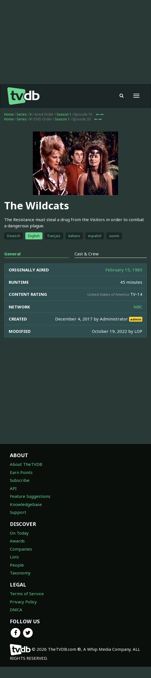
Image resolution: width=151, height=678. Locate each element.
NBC (138, 307)
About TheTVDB (26, 464)
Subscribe (20, 480)
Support (18, 512)
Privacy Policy (23, 601)
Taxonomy (20, 573)
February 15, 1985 (123, 269)
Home (9, 114)
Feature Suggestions (30, 496)
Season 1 (64, 114)
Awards (17, 541)
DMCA (16, 609)
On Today (19, 533)
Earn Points (21, 472)
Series (22, 114)
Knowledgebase (26, 504)
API (13, 488)
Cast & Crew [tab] (87, 253)
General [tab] (12, 253)
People (17, 565)
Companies (21, 549)
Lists (14, 557)
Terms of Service (27, 593)
